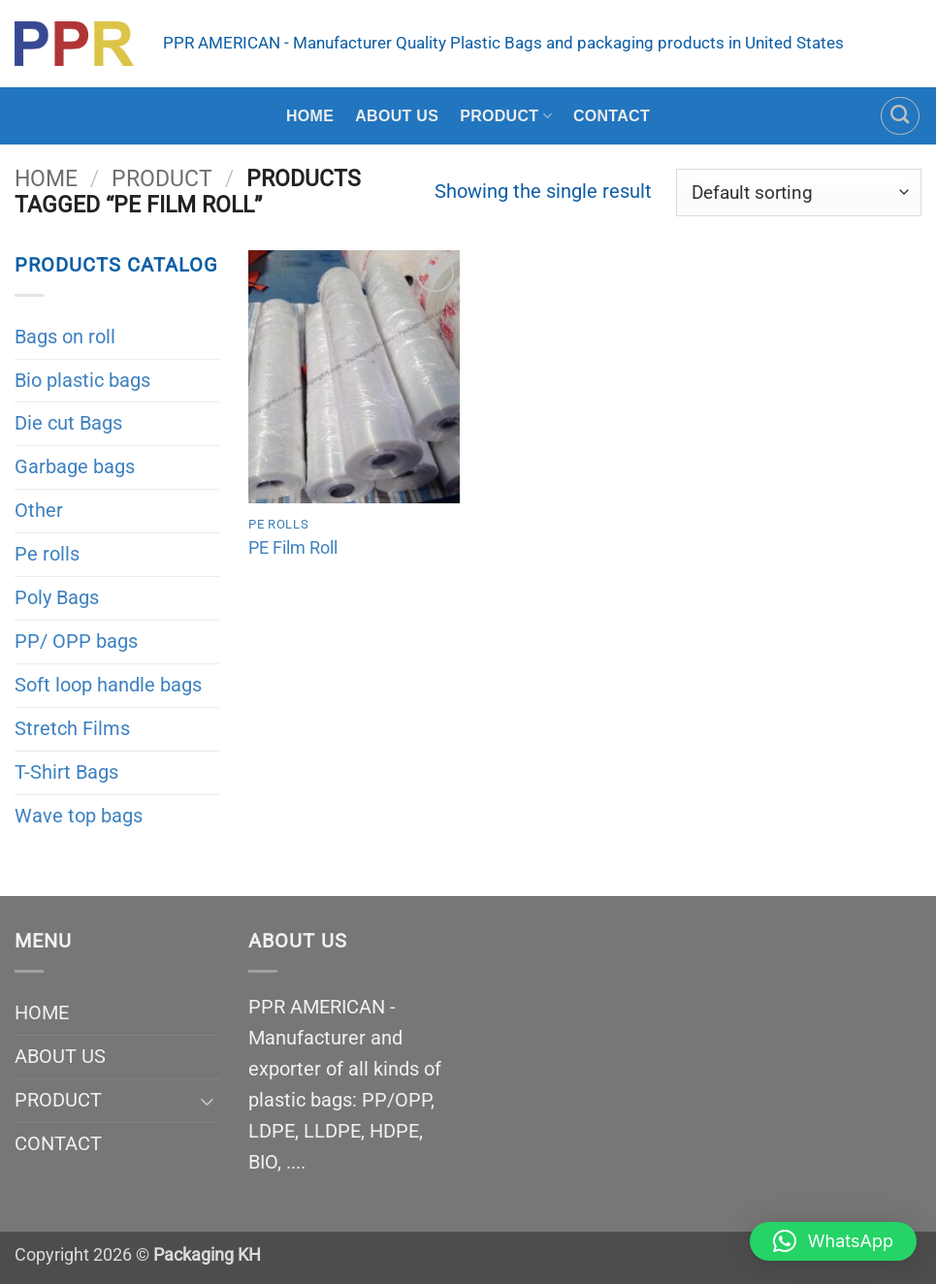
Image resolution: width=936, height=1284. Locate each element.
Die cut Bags (68, 422)
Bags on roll (65, 336)
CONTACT (611, 116)
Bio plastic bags (82, 380)
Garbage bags (75, 466)
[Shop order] (798, 192)
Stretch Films (72, 728)
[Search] (900, 116)
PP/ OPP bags (76, 641)
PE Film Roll (293, 547)
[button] (833, 1241)
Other (39, 510)
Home (46, 179)
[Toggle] (207, 1100)
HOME (310, 116)
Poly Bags (57, 597)
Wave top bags (79, 815)
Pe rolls (47, 553)
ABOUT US (396, 116)
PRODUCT (506, 116)
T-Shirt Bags (66, 772)
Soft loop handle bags (108, 684)
